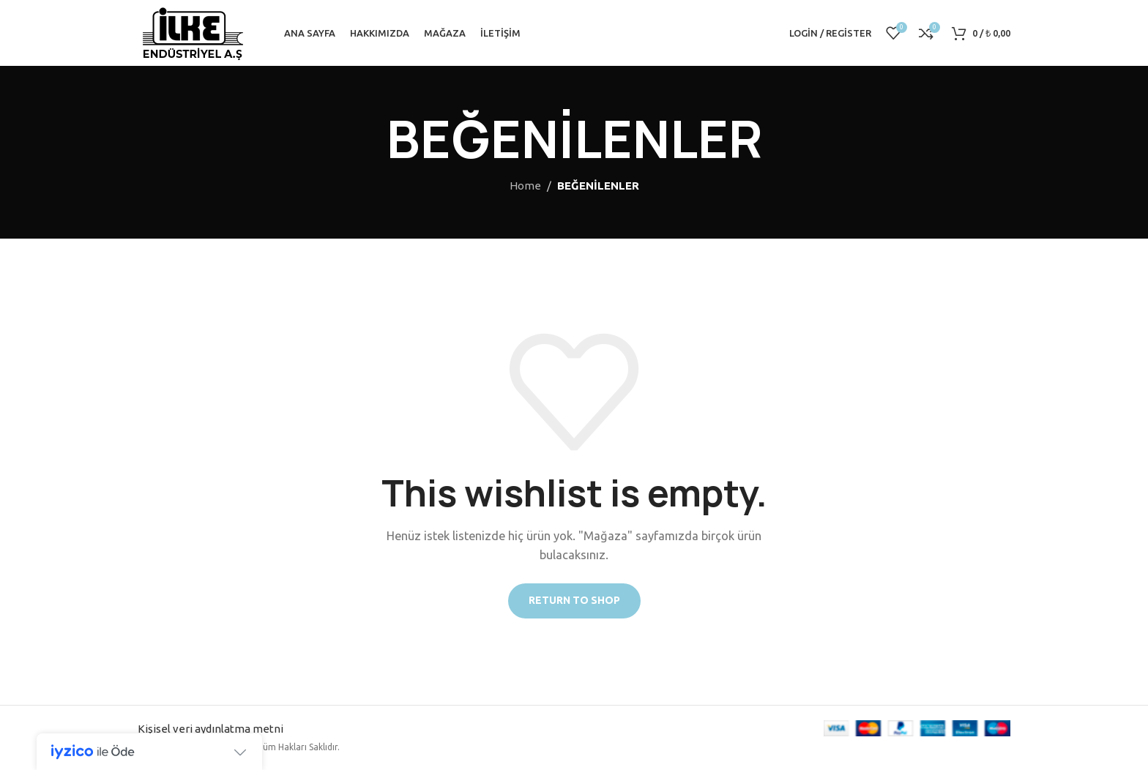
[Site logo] (192, 32)
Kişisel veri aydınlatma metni (210, 728)
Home (525, 185)
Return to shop (574, 600)
